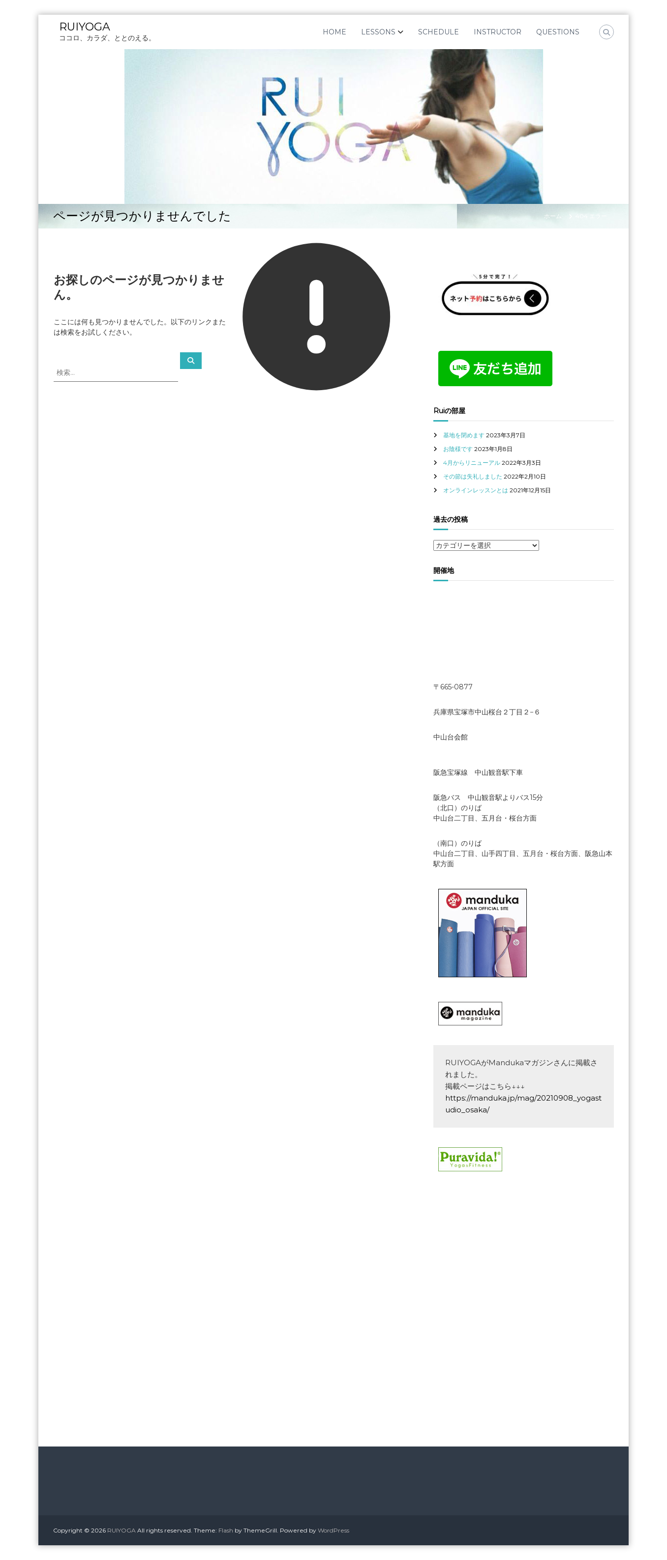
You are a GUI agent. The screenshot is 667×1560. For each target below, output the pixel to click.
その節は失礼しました (472, 476)
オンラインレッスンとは (475, 490)
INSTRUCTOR (497, 32)
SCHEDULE (438, 32)
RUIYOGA (84, 26)
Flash (225, 1530)
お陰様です (458, 449)
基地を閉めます (464, 435)
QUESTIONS (557, 32)
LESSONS (378, 32)
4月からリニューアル (471, 462)
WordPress (333, 1530)
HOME (334, 32)
